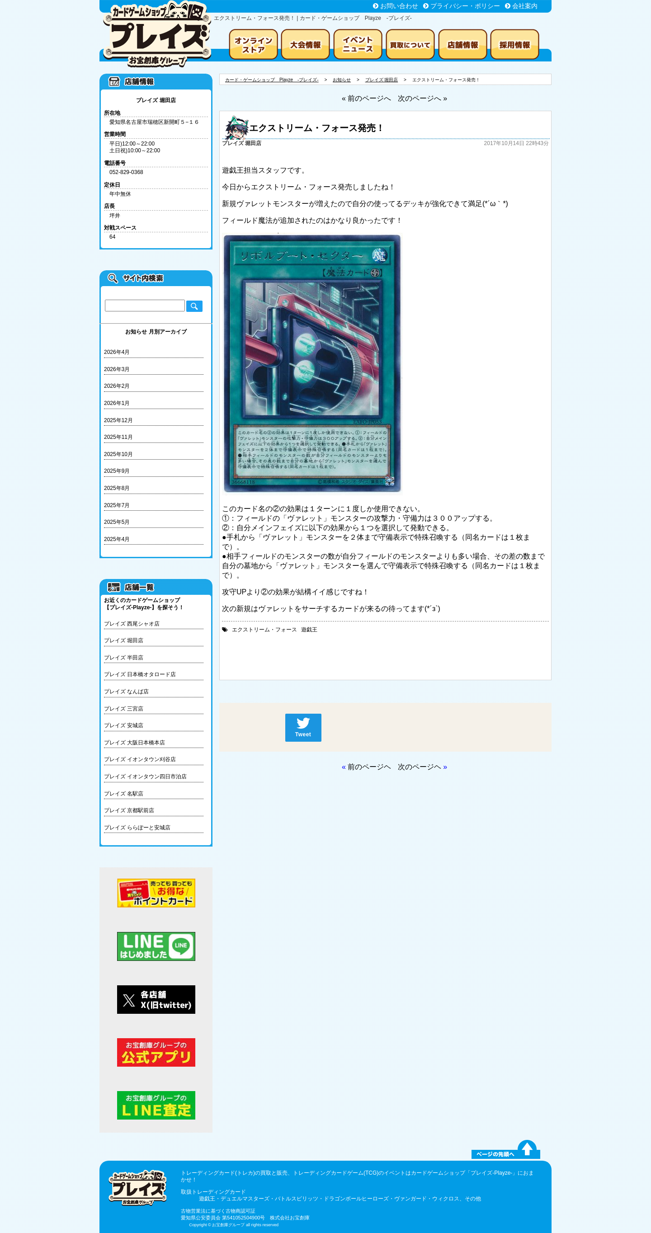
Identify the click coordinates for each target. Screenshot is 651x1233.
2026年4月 (117, 352)
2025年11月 (118, 437)
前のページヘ (369, 767)
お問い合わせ (399, 5)
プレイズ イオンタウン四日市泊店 (145, 776)
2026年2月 (117, 386)
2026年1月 (117, 403)
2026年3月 (117, 369)
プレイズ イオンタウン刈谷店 (140, 759)
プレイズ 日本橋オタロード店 (140, 674)
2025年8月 (117, 488)
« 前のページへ (366, 98)
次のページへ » (422, 98)
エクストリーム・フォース (264, 629)
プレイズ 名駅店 (123, 794)
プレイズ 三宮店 (123, 709)
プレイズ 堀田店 (123, 640)
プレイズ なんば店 (126, 691)
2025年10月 (118, 454)
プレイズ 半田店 (123, 657)
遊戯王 (309, 629)
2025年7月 (117, 505)
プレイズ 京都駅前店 (129, 810)
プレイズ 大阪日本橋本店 (134, 742)
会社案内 (525, 5)
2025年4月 (117, 539)
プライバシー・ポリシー (465, 5)
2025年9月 (117, 471)
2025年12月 (118, 420)
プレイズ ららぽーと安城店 (137, 827)
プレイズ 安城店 (123, 725)
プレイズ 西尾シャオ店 (132, 624)
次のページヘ (419, 767)
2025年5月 (117, 522)
